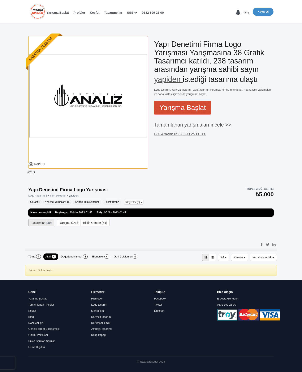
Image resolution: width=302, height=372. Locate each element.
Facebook (160, 298)
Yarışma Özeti (69, 222)
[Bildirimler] (237, 13)
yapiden (168, 79)
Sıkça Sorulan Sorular (41, 341)
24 (223, 257)
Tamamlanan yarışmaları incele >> (192, 125)
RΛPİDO (39, 164)
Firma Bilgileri (36, 347)
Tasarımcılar (113, 12)
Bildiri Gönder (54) (95, 222)
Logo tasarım (99, 304)
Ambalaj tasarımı (101, 329)
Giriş (246, 12)
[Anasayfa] (38, 11)
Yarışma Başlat (58, 12)
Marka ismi (97, 310)
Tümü (34, 257)
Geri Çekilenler (125, 257)
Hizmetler (97, 298)
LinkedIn (159, 310)
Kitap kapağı (98, 334)
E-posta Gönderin (227, 298)
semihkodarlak (263, 257)
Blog (31, 316)
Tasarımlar (41, 222)
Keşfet (94, 12)
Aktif (51, 257)
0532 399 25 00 (153, 12)
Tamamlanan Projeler (41, 304)
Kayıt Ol (263, 11)
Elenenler (100, 257)
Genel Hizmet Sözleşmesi (44, 329)
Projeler (79, 12)
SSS (132, 12)
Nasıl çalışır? (36, 323)
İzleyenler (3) (133, 202)
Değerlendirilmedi (74, 257)
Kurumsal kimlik (100, 323)
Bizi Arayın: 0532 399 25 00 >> (180, 134)
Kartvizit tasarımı (101, 316)
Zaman (239, 257)
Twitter (158, 304)
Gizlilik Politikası (38, 334)
